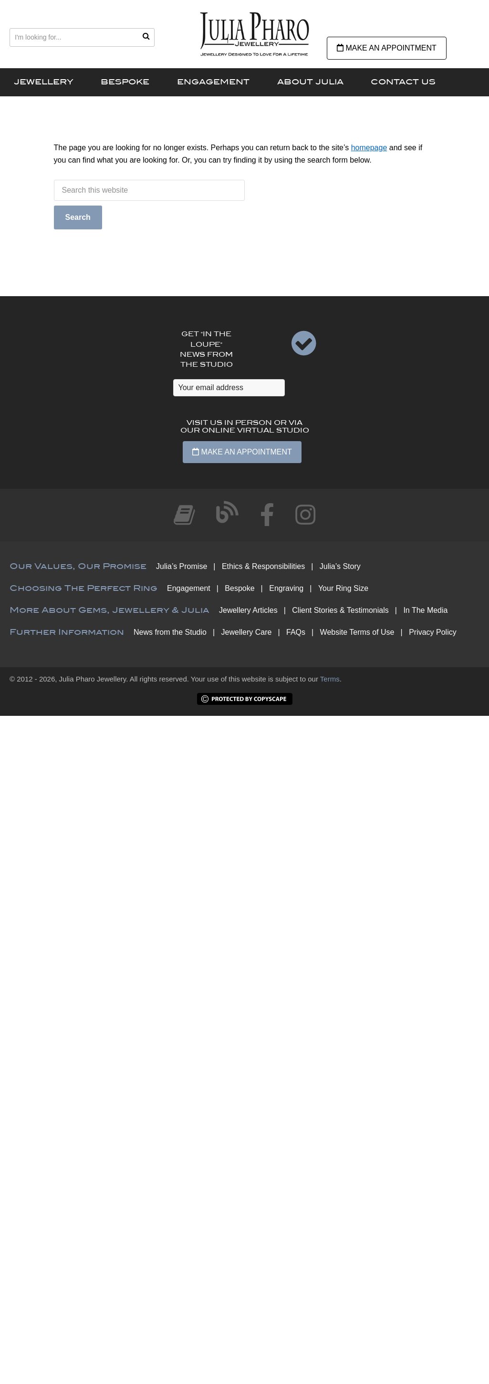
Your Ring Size (343, 588)
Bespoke (239, 588)
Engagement (188, 588)
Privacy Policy (433, 632)
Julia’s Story (340, 566)
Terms (330, 679)
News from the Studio (170, 632)
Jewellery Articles (248, 610)
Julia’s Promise (181, 566)
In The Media (425, 610)
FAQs (295, 632)
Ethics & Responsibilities (263, 566)
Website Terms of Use (357, 632)
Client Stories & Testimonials (340, 610)
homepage (369, 148)
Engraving (286, 588)
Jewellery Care (246, 632)
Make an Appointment (387, 48)
